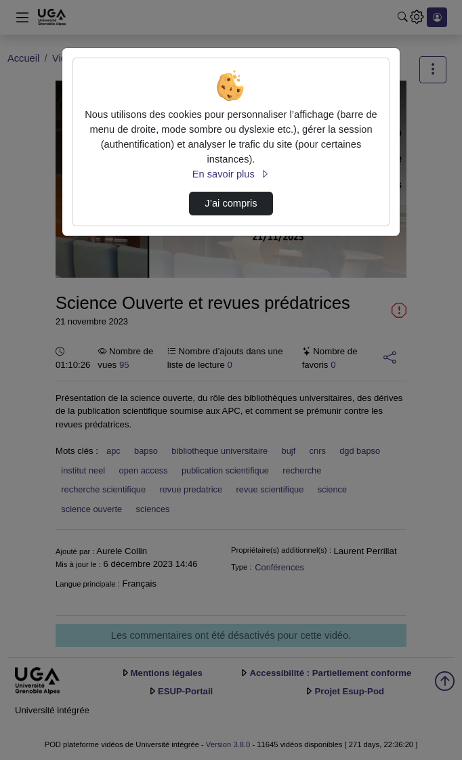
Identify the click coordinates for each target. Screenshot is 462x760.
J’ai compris (231, 203)
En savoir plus (231, 174)
